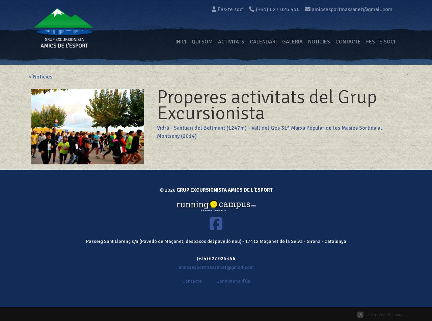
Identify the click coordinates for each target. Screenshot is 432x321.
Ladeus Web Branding (384, 314)
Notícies (319, 41)
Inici (181, 41)
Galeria (292, 41)
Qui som (202, 41)
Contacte (348, 41)
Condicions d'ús (233, 281)
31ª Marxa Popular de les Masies (319, 128)
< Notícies (40, 76)
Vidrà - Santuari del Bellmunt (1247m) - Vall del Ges (218, 128)
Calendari (263, 41)
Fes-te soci (228, 9)
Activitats (231, 41)
